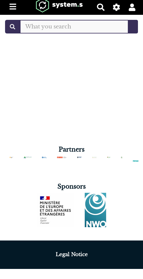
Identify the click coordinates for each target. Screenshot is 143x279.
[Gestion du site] (116, 7)
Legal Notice (72, 254)
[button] (132, 7)
